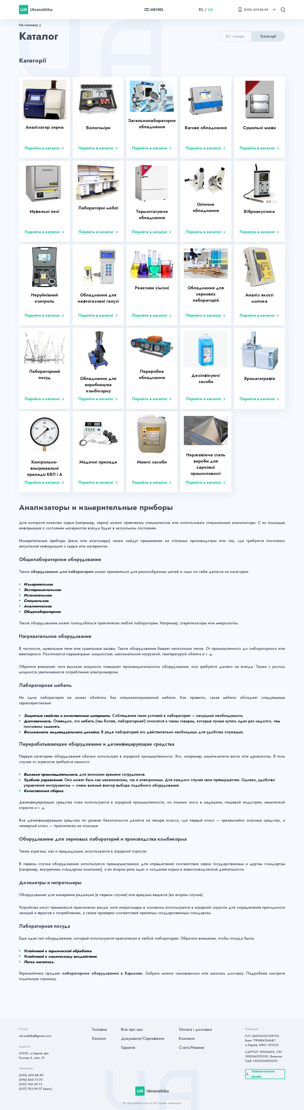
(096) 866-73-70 (31, 1079)
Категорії (268, 36)
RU (201, 9)
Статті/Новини (191, 1047)
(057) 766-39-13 (30, 1084)
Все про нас (132, 1029)
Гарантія (128, 1047)
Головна (99, 1029)
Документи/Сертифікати (143, 1038)
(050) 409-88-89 (31, 1075)
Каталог (99, 1038)
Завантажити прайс (260, 1074)
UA (210, 9)
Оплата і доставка (195, 1029)
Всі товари (235, 36)
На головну (28, 25)
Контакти (187, 1038)
